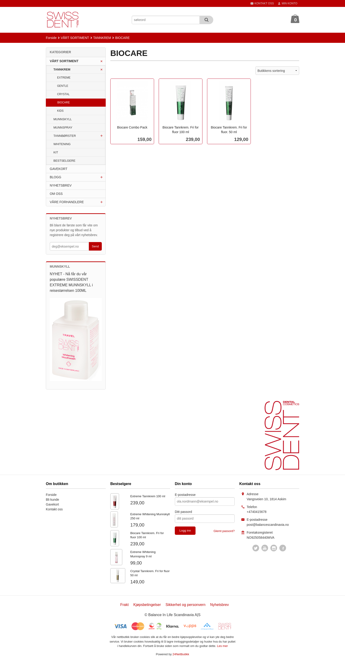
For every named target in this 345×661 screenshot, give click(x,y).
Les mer (222, 646)
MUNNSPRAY (62, 127)
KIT (55, 152)
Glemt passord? (224, 531)
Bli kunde (52, 499)
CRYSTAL (63, 94)
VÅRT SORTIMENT (64, 61)
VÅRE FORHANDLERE (67, 202)
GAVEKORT (58, 169)
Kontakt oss (54, 509)
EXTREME (63, 77)
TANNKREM (61, 69)
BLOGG (55, 177)
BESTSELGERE (64, 160)
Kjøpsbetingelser (147, 605)
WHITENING (61, 144)
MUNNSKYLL (62, 119)
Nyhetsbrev (219, 605)
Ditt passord (183, 512)
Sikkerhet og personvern (185, 605)
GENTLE (62, 86)
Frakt (124, 605)
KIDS (60, 110)
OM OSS (56, 194)
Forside (51, 38)
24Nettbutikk (180, 654)
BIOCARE (63, 102)
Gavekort (52, 504)
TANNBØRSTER (64, 135)
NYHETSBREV (61, 185)
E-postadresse (185, 495)
